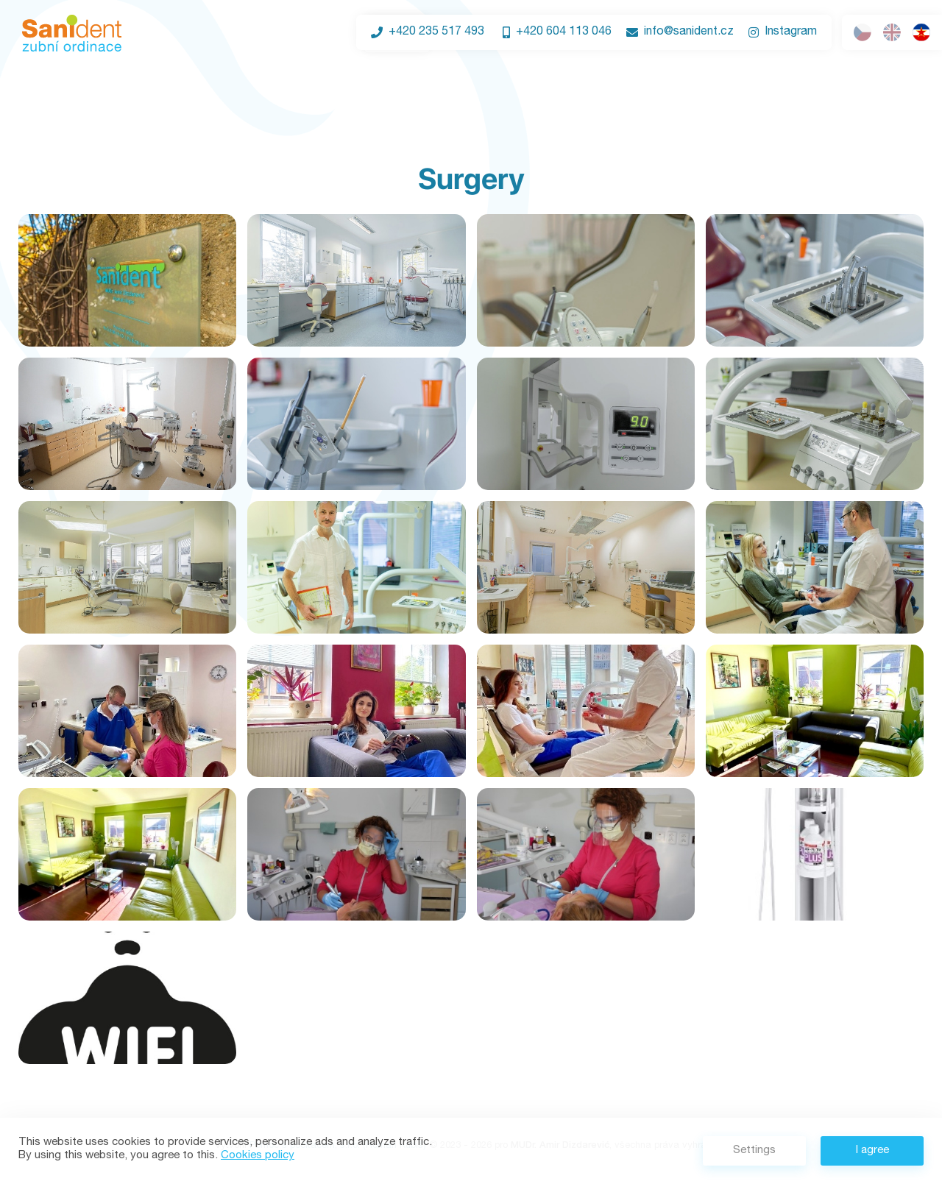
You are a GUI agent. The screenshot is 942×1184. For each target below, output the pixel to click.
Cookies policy (257, 1155)
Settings (754, 1150)
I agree (872, 1150)
